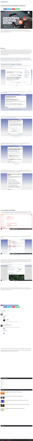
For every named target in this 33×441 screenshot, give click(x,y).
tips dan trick (16, 305)
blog (3, 305)
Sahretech (4, 2)
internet (9, 305)
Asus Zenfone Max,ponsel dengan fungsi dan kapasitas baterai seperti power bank (16, 400)
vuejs (1, 387)
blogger (6, 305)
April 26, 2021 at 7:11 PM (8, 320)
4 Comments (11, 7)
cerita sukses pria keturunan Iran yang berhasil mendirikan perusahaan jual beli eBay (17, 404)
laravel (2, 383)
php (1, 386)
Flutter (2, 380)
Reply (6, 323)
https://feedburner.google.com (15, 65)
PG (3, 313)
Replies (5, 318)
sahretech (7, 319)
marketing (13, 305)
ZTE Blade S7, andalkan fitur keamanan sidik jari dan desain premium (15, 408)
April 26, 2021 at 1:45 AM (6, 314)
